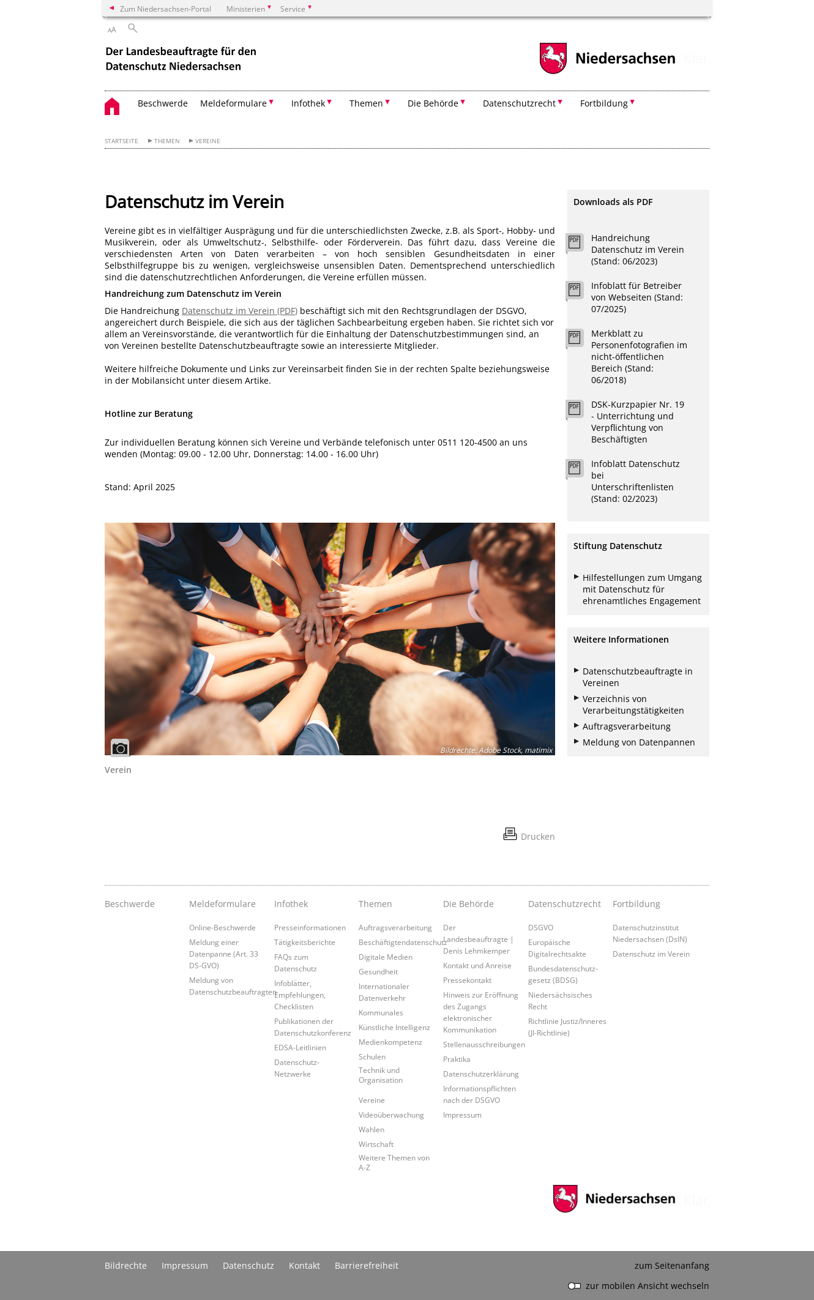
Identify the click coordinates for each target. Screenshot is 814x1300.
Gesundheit (378, 971)
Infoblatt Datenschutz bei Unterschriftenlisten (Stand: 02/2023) (635, 481)
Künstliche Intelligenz (394, 1027)
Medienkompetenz (390, 1042)
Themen (167, 141)
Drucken (538, 836)
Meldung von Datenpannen (639, 742)
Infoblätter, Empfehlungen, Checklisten (300, 994)
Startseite (121, 141)
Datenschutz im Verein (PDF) (239, 310)
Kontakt (304, 1265)
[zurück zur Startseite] (182, 60)
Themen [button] (366, 103)
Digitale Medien (386, 957)
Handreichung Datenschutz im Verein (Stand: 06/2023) (637, 249)
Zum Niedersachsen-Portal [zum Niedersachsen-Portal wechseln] (165, 8)
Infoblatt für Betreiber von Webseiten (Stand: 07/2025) (637, 297)
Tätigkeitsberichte (304, 942)
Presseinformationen (310, 927)
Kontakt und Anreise (477, 965)
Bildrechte (126, 1265)
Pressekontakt (467, 980)
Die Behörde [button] (433, 103)
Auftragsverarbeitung (627, 726)
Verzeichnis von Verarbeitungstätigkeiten (633, 704)
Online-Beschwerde (222, 927)
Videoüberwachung (391, 1114)
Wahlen (371, 1129)
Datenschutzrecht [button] (519, 103)
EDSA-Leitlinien (300, 1047)
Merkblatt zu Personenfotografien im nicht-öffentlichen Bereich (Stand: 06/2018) (639, 356)
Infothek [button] (308, 103)
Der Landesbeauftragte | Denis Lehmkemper (478, 938)
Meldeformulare (222, 904)
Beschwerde (163, 103)
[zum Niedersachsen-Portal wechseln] (607, 72)
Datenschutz (248, 1265)
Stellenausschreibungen (484, 1044)
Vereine (207, 141)
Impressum (462, 1114)
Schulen (372, 1056)
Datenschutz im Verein (651, 953)
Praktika (457, 1059)
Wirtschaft (376, 1144)
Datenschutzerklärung (481, 1073)
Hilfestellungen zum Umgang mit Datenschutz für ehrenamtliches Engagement (642, 589)
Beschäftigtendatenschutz (403, 942)
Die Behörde (468, 904)
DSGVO (540, 927)
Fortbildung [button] (604, 103)
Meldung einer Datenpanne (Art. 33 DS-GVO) (223, 953)
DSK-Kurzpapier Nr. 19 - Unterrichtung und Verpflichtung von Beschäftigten (637, 421)
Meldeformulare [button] (233, 103)
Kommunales (381, 1012)
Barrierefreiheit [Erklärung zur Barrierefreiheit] (366, 1265)
